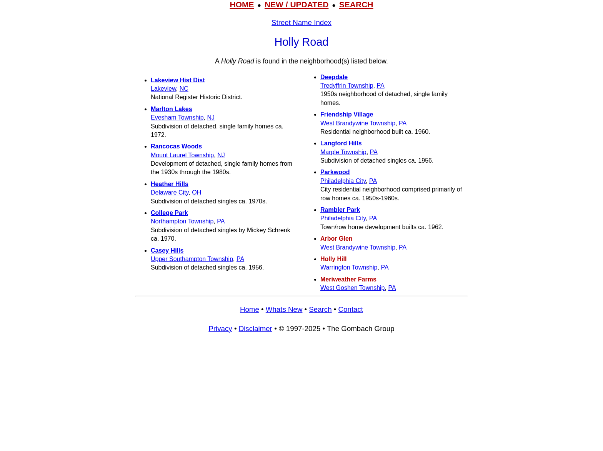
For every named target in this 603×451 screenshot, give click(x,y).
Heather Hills (169, 184)
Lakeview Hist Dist (178, 80)
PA (221, 221)
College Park (169, 213)
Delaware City (169, 192)
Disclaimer (255, 329)
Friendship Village (346, 114)
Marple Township (343, 152)
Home (249, 309)
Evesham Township (177, 117)
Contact (350, 309)
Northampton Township (182, 221)
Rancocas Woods (176, 146)
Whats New (284, 309)
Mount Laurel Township (182, 155)
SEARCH (356, 4)
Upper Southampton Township (192, 259)
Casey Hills (167, 250)
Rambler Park (340, 209)
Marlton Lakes (171, 109)
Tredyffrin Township (346, 85)
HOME (242, 4)
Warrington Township (349, 267)
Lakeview (163, 88)
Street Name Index (301, 22)
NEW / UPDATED (296, 4)
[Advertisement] (301, 395)
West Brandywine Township (357, 123)
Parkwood (335, 172)
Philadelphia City (343, 181)
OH (196, 192)
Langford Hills (341, 143)
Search (320, 309)
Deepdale (334, 77)
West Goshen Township (352, 288)
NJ (211, 117)
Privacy (220, 329)
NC (184, 88)
